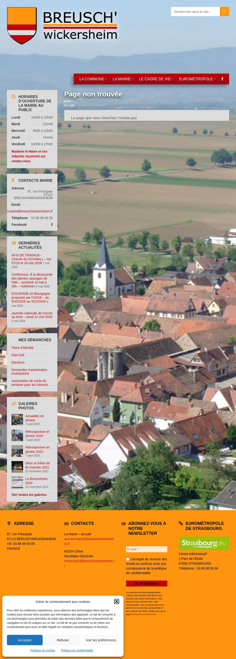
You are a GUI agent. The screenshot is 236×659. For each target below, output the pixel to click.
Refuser (63, 640)
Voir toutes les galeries (29, 495)
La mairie (122, 79)
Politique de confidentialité (77, 650)
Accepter (25, 640)
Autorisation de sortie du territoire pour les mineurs (30, 383)
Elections (18, 362)
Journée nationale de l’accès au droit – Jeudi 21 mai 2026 (32, 315)
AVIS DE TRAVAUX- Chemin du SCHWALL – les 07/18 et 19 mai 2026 (31, 259)
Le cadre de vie (155, 79)
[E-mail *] (146, 549)
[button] (116, 601)
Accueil (69, 105)
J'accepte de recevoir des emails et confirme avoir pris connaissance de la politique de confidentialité (146, 566)
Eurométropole (196, 79)
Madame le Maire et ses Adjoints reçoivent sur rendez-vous (29, 156)
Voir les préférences (101, 640)
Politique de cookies (42, 650)
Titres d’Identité (22, 348)
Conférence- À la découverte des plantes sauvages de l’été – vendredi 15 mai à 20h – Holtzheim (32, 280)
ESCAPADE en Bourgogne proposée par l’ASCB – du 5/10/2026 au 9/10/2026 (31, 297)
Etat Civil (18, 355)
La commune (92, 79)
